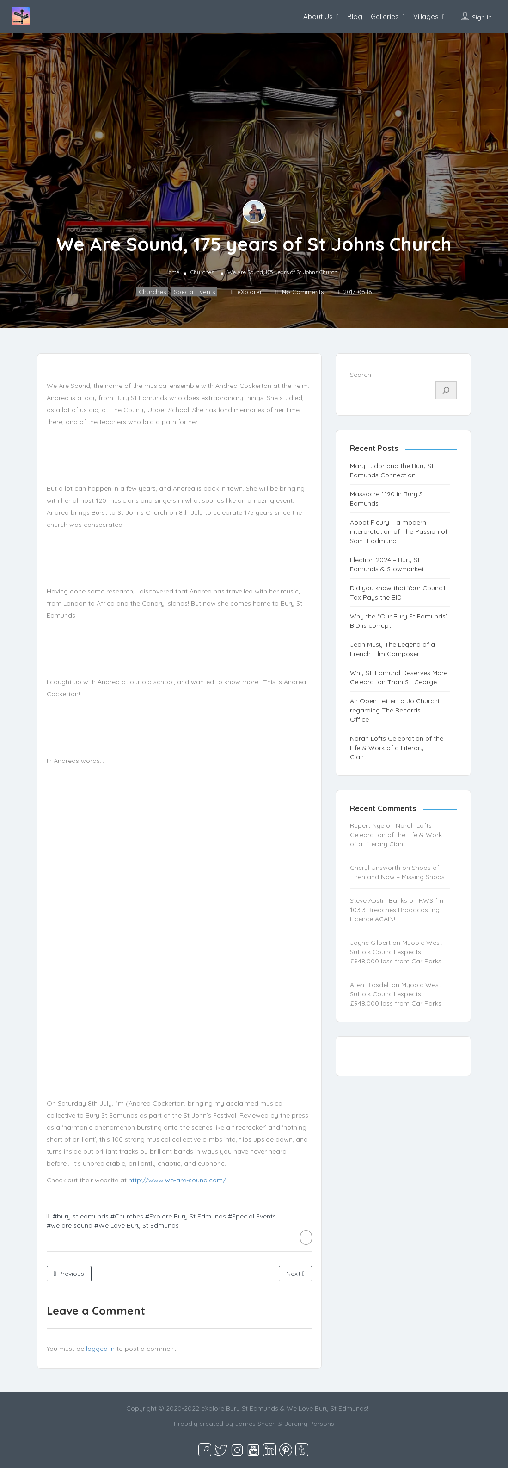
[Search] (446, 390)
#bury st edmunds (81, 1216)
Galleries (385, 16)
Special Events (194, 291)
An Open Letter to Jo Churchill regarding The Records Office (396, 710)
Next (295, 1273)
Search (360, 374)
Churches (202, 272)
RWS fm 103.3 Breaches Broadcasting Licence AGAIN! (396, 909)
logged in (100, 1348)
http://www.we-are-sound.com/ (177, 1180)
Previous (69, 1273)
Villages (426, 16)
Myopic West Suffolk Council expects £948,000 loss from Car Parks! (396, 951)
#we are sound (69, 1225)
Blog (354, 16)
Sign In (482, 17)
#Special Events (252, 1216)
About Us (318, 16)
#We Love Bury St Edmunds (136, 1225)
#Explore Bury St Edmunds (185, 1216)
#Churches (126, 1216)
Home (172, 272)
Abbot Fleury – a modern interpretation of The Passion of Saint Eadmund (398, 531)
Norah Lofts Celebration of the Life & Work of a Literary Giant (396, 747)
